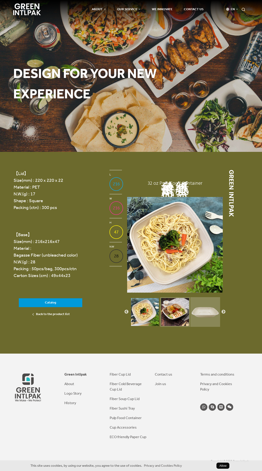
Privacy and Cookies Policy (163, 466)
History (70, 403)
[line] (221, 407)
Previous (126, 312)
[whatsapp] (203, 407)
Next (223, 312)
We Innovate (162, 9)
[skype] (212, 407)
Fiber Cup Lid (120, 374)
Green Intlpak (75, 374)
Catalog (50, 302)
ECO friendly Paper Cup (128, 437)
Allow (222, 465)
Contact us (194, 9)
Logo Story (73, 393)
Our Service (127, 9)
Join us (160, 384)
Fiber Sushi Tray (122, 408)
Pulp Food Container (126, 418)
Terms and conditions (217, 374)
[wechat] (229, 407)
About (97, 9)
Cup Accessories (123, 427)
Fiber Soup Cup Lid (125, 399)
